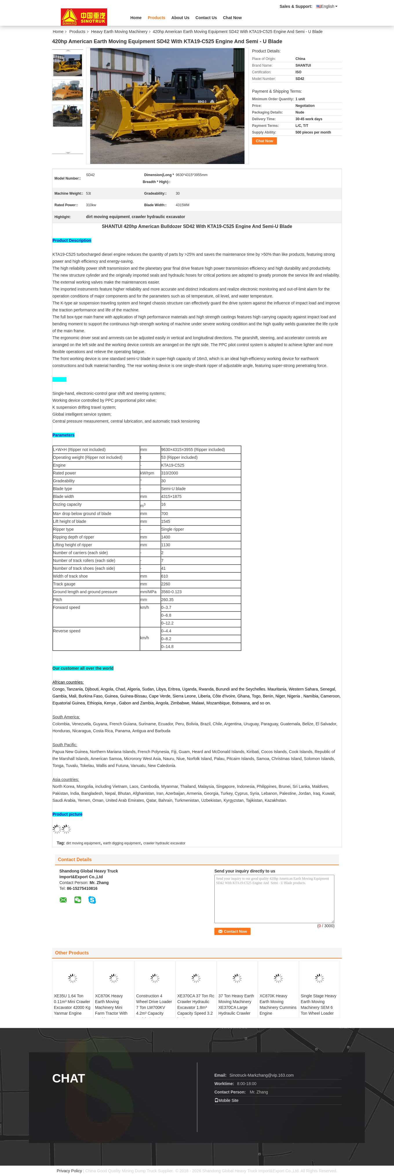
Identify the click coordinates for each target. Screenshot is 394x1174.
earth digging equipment (122, 843)
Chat (68, 1078)
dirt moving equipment (83, 843)
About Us (180, 17)
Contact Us (206, 17)
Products (156, 17)
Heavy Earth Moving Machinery (119, 32)
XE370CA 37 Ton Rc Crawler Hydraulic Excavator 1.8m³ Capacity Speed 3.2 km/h (195, 1007)
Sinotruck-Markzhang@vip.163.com (261, 1075)
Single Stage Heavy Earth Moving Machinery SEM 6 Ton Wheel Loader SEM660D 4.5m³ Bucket (318, 1010)
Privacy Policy (69, 1170)
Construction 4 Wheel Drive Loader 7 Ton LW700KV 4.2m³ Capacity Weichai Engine (154, 1007)
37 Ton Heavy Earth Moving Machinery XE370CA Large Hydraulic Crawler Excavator (236, 1007)
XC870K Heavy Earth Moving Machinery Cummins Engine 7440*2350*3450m (278, 1007)
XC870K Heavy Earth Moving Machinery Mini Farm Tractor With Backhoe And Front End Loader (112, 1010)
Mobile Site (226, 1100)
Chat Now (232, 18)
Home (136, 17)
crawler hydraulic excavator (164, 843)
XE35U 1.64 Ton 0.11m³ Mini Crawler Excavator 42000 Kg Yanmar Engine (72, 1005)
